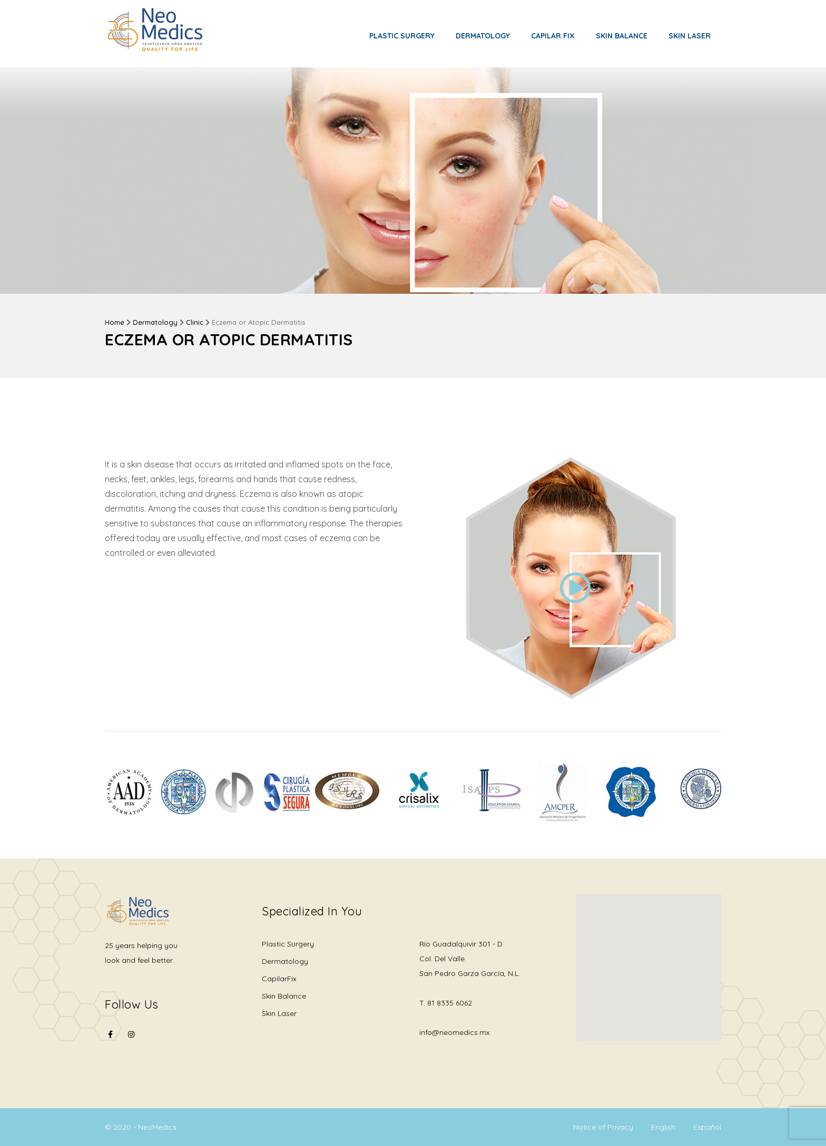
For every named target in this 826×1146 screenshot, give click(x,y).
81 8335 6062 (449, 1003)
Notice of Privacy (603, 1127)
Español (707, 1127)
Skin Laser (689, 36)
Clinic (194, 322)
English (663, 1127)
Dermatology (483, 36)
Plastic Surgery (402, 36)
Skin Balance (621, 36)
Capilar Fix (553, 36)
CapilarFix (279, 978)
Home (114, 322)
